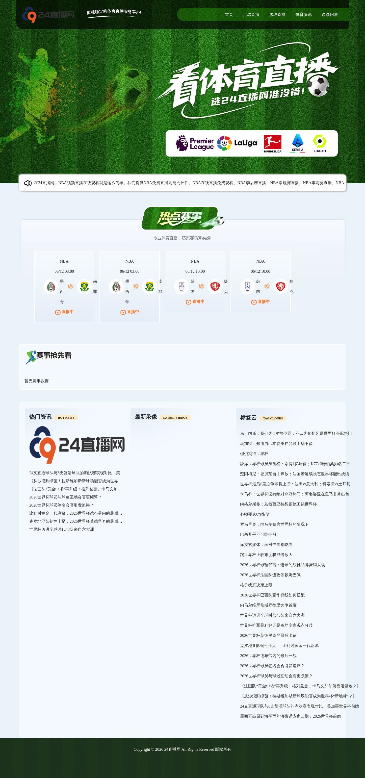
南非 (95, 286)
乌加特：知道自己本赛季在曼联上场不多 (276, 443)
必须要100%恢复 (255, 514)
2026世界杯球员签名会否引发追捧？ (61, 505)
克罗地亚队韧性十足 (258, 645)
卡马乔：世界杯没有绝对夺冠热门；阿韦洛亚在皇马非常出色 (294, 494)
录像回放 (330, 14)
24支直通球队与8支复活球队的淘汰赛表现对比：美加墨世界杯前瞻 (88, 473)
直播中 (64, 312)
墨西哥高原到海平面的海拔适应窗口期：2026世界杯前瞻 (290, 716)
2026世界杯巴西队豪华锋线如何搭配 (272, 595)
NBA (64, 261)
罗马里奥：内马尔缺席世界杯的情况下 (274, 524)
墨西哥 (62, 291)
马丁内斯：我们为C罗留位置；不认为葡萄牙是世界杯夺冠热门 (296, 433)
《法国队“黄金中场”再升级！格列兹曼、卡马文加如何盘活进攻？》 (89, 489)
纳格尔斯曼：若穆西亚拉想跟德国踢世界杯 (278, 504)
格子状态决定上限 (256, 585)
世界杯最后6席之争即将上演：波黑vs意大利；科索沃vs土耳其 (295, 484)
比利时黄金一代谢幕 (300, 645)
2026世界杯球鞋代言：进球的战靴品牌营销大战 (282, 565)
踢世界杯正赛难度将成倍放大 (266, 555)
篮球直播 (277, 14)
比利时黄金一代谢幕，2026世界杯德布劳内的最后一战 (77, 513)
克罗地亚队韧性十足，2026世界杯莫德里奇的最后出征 (77, 521)
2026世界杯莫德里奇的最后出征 (268, 635)
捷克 (226, 286)
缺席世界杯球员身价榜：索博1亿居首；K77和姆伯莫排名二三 (295, 464)
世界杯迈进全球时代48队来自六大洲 (61, 529)
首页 (229, 14)
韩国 (193, 286)
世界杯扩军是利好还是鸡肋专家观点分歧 (276, 625)
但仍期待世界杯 (254, 453)
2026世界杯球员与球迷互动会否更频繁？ (65, 497)
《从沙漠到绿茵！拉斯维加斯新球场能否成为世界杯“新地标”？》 (87, 481)
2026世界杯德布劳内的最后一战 (268, 656)
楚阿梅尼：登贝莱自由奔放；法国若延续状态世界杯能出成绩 (294, 474)
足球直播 (251, 14)
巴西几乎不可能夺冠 (258, 534)
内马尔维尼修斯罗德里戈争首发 (268, 605)
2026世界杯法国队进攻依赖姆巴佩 (270, 575)
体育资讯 (304, 14)
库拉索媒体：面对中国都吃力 (266, 544)
